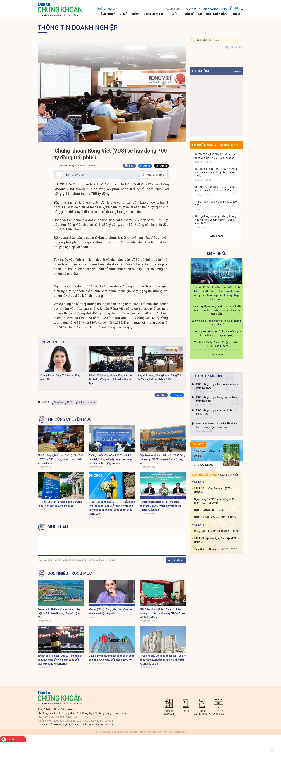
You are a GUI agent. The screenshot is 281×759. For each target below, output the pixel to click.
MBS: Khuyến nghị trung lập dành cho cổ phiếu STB (217, 398)
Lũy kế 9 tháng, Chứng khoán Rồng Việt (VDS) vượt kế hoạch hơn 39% (160, 377)
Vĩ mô (123, 14)
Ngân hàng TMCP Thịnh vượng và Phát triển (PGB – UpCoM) (215, 500)
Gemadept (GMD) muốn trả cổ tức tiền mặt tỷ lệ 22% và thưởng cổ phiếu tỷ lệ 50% (59, 613)
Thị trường (201, 71)
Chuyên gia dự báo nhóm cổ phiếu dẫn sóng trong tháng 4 (216, 322)
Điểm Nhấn (216, 253)
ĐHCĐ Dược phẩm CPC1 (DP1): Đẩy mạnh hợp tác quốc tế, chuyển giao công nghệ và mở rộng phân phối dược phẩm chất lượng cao (112, 507)
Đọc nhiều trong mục (69, 573)
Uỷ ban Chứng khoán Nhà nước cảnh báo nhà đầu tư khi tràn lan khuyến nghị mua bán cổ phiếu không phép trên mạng (216, 293)
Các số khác (203, 465)
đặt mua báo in (108, 8)
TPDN (70, 402)
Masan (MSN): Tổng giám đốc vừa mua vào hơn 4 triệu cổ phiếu (110, 611)
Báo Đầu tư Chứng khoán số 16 (211, 453)
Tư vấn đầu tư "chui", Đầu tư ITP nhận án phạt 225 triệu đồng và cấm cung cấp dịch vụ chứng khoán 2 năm (60, 659)
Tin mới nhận (202, 144)
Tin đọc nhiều (229, 144)
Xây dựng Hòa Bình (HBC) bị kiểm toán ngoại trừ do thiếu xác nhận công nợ (216, 333)
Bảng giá (237, 71)
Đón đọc (197, 444)
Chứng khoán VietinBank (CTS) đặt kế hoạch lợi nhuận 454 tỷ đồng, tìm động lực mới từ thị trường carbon (110, 459)
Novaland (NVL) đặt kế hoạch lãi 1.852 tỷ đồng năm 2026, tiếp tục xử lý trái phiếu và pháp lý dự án (163, 659)
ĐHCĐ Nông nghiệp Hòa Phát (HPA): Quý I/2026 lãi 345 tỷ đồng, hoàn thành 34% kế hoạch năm (60, 459)
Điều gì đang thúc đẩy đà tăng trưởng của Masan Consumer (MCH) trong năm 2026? (216, 219)
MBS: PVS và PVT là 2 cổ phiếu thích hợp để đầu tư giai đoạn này (216, 425)
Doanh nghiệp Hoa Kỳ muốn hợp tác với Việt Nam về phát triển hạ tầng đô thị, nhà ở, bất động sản (216, 310)
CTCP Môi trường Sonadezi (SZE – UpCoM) (213, 490)
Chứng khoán (106, 14)
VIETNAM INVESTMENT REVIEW (213, 9)
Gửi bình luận (175, 560)
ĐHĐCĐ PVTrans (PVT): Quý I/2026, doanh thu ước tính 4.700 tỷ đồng (215, 188)
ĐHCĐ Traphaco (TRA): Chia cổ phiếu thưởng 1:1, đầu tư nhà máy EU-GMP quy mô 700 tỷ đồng (162, 613)
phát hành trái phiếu (86, 402)
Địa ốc (174, 14)
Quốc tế (188, 14)
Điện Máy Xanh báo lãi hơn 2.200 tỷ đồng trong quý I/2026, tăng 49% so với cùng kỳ (162, 459)
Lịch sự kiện (229, 475)
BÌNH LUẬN (57, 527)
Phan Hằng (68, 165)
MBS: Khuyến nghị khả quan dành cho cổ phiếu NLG (217, 385)
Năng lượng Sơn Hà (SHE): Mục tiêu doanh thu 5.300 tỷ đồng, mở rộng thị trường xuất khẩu (160, 505)
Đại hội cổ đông (204, 475)
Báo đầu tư (190, 9)
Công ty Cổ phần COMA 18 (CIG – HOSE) (216, 531)
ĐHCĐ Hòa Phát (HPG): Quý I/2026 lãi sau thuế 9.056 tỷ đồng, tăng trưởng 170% (216, 172)
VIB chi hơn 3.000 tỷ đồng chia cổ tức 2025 (216, 203)
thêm (236, 14)
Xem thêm (216, 235)
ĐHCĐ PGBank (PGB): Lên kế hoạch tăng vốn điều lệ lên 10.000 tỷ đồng (215, 156)
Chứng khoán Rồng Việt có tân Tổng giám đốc (60, 377)
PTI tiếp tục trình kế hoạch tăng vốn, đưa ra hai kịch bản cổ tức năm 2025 (60, 503)
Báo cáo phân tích (207, 376)
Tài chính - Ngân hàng (213, 14)
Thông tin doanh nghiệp (148, 14)
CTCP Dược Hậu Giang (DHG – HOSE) (215, 517)
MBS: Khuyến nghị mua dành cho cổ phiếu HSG (216, 411)
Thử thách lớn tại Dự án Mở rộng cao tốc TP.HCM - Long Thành (216, 344)
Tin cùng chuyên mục (69, 419)
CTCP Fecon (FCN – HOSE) (209, 509)
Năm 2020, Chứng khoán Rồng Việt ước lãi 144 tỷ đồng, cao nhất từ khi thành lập (111, 379)
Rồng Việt (58, 402)
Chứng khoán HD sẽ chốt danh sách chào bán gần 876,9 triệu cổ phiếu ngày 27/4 (111, 657)
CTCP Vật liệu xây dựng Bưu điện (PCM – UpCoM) (217, 540)
